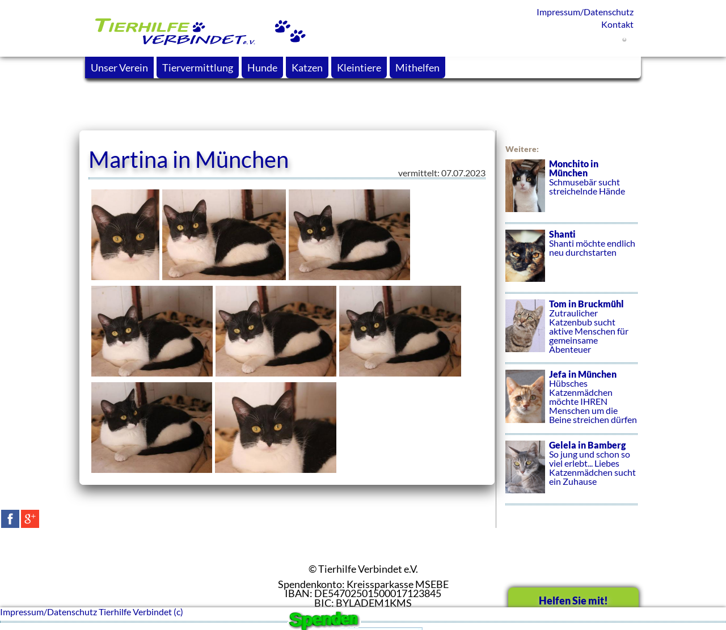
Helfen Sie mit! (573, 600)
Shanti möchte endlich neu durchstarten (571, 262)
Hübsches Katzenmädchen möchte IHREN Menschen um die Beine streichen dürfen (571, 402)
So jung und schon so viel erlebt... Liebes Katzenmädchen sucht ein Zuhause (571, 473)
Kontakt (617, 24)
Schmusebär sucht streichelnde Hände (571, 191)
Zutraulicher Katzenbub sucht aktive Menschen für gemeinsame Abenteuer (571, 331)
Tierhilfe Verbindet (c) (141, 611)
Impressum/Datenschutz (585, 11)
